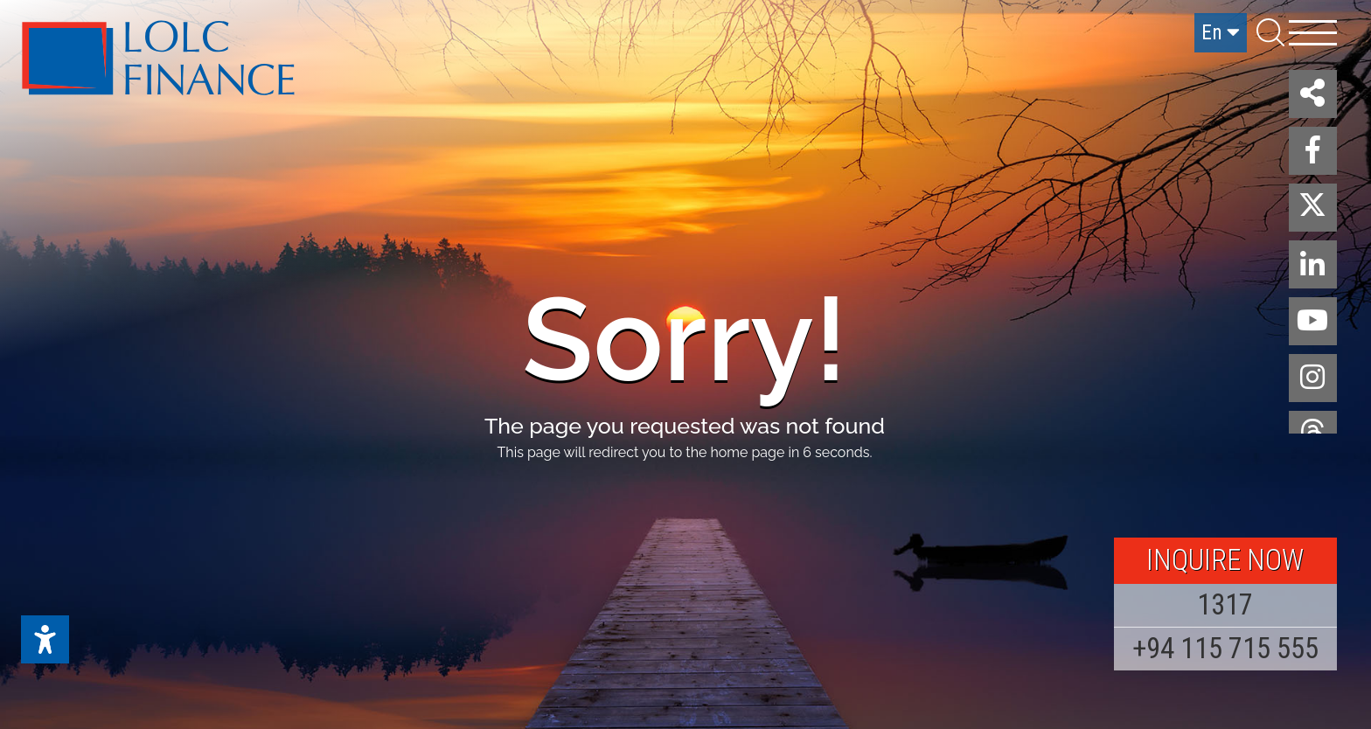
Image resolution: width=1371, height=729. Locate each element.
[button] (1313, 94)
